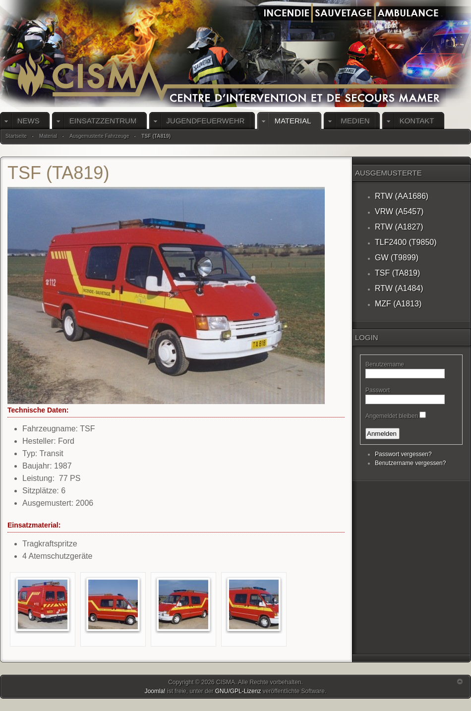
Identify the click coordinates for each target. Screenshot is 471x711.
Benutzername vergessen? (410, 463)
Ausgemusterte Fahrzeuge (99, 136)
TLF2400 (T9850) (406, 242)
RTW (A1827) (399, 227)
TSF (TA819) (397, 273)
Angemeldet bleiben (391, 416)
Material (48, 136)
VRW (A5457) (399, 211)
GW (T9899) (396, 257)
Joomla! (155, 691)
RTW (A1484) (399, 288)
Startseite (16, 136)
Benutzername (384, 364)
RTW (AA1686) (401, 196)
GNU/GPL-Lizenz (238, 691)
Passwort (377, 390)
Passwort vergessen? (403, 454)
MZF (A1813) (398, 303)
